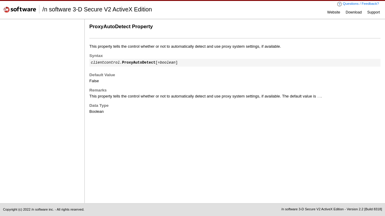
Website (333, 12)
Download (354, 12)
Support (373, 12)
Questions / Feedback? (358, 4)
